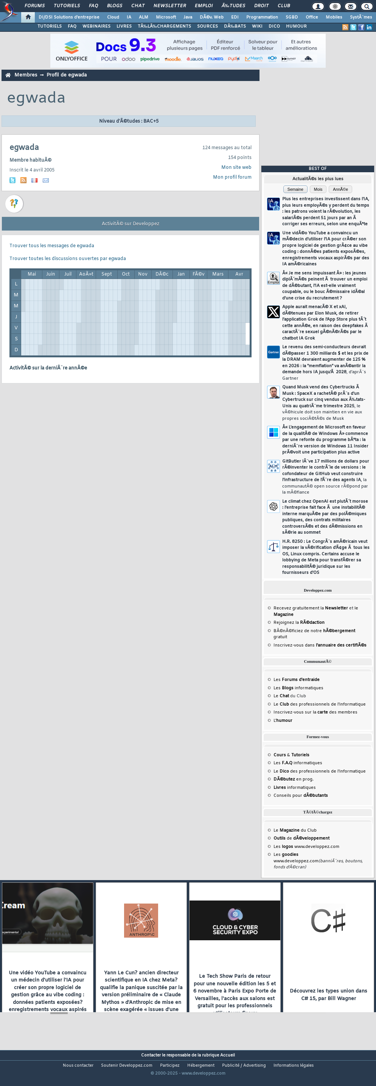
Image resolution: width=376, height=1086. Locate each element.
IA (129, 17)
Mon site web (236, 168)
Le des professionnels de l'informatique (319, 704)
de (301, 838)
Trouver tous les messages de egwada (51, 246)
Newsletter (169, 6)
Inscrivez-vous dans (320, 645)
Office (312, 17)
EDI (235, 17)
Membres (25, 75)
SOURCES (207, 26)
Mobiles (334, 17)
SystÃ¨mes (361, 17)
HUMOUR (296, 26)
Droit (261, 6)
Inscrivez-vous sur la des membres (315, 712)
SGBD (292, 17)
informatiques (294, 787)
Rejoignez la (299, 622)
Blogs (114, 6)
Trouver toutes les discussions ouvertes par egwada (67, 259)
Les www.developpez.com (306, 846)
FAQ (93, 6)
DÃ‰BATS (235, 26)
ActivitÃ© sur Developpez (130, 224)
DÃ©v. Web (212, 17)
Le (281, 696)
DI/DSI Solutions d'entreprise (69, 17)
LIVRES (124, 26)
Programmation (262, 17)
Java (187, 17)
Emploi (203, 6)
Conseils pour (300, 795)
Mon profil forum (232, 178)
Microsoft (166, 17)
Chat (138, 6)
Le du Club (295, 830)
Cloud (113, 17)
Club (284, 6)
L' (282, 720)
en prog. (293, 779)
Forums (34, 6)
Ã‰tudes (233, 6)
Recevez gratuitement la (310, 608)
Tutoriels (67, 6)
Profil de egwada (67, 75)
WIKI (257, 26)
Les (296, 679)
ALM (143, 17)
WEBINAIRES (96, 26)
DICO (274, 26)
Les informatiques (298, 688)
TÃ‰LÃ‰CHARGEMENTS (164, 26)
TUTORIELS (49, 26)
